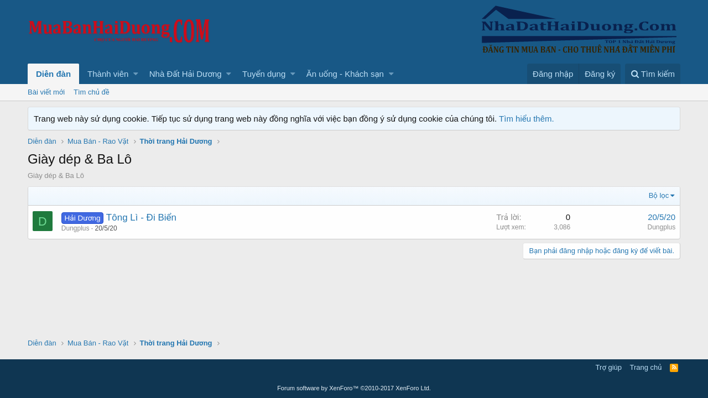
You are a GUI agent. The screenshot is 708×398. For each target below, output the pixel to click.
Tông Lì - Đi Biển (141, 217)
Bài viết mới (46, 92)
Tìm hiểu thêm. (526, 118)
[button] (136, 74)
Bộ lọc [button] (659, 195)
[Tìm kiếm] (652, 74)
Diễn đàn (53, 73)
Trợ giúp (609, 367)
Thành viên (107, 73)
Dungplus (75, 228)
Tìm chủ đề (92, 92)
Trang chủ (646, 367)
